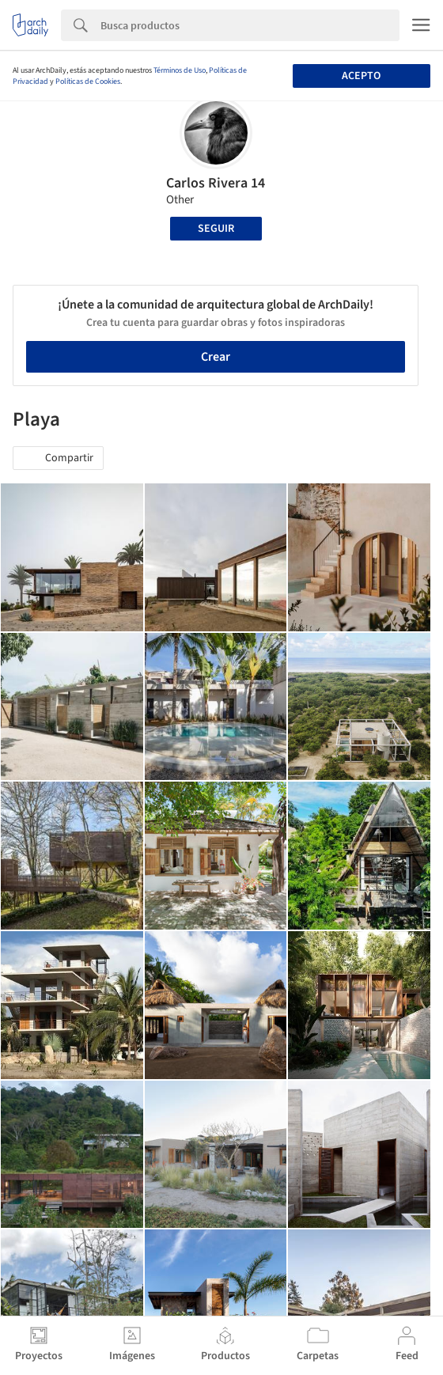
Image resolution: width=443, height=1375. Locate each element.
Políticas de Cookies (87, 81)
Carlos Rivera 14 (215, 183)
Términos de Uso (179, 70)
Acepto (361, 76)
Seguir (216, 229)
